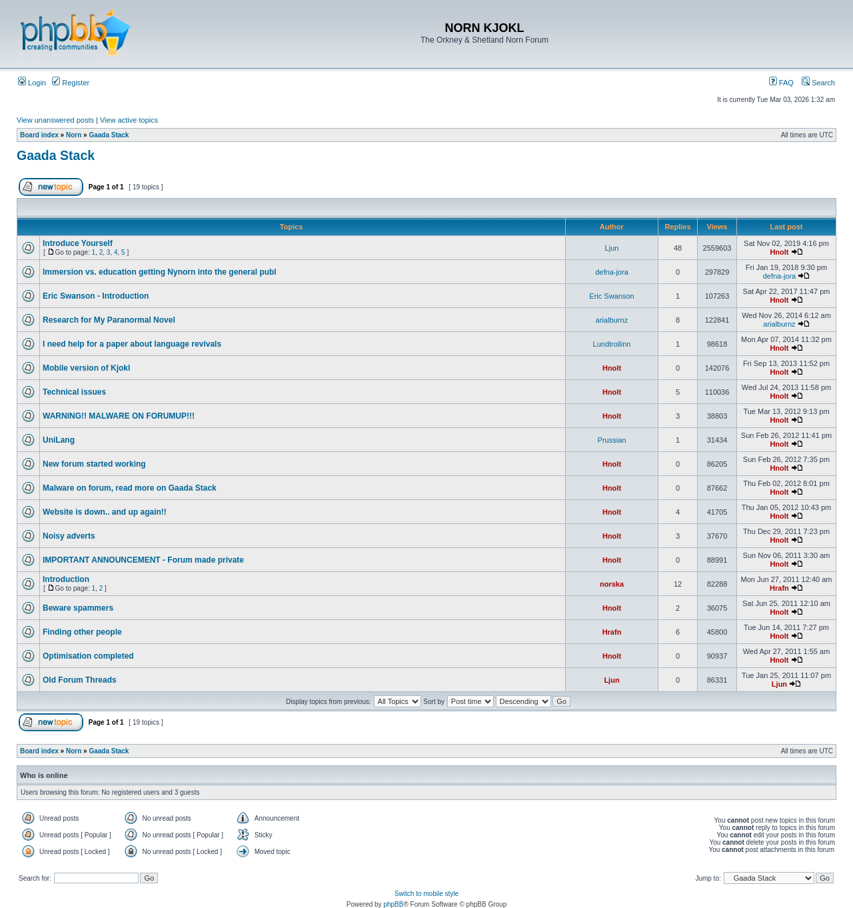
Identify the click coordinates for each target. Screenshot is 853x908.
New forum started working (94, 464)
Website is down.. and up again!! (105, 512)
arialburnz (612, 320)
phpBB (393, 904)
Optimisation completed (88, 656)
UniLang (59, 440)
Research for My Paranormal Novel (109, 320)
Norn (73, 135)
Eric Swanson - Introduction (96, 296)
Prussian (612, 440)
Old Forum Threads (80, 680)
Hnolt (779, 252)
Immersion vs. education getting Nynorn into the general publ (160, 272)
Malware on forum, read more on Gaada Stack (130, 488)
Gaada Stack (109, 135)
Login (32, 83)
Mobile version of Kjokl (86, 368)
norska (612, 584)
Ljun (612, 248)
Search (818, 83)
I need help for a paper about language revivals (132, 344)
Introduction (66, 579)
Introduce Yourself (78, 243)
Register (70, 83)
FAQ (781, 83)
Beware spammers (78, 608)
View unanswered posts (55, 120)
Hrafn (779, 588)
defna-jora (611, 272)
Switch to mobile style (426, 893)
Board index (39, 135)
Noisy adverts (69, 536)
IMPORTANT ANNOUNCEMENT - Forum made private (143, 560)
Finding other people (82, 632)
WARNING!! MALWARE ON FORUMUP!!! (119, 416)
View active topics (129, 120)
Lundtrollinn (612, 344)
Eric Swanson (611, 296)
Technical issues (74, 392)
